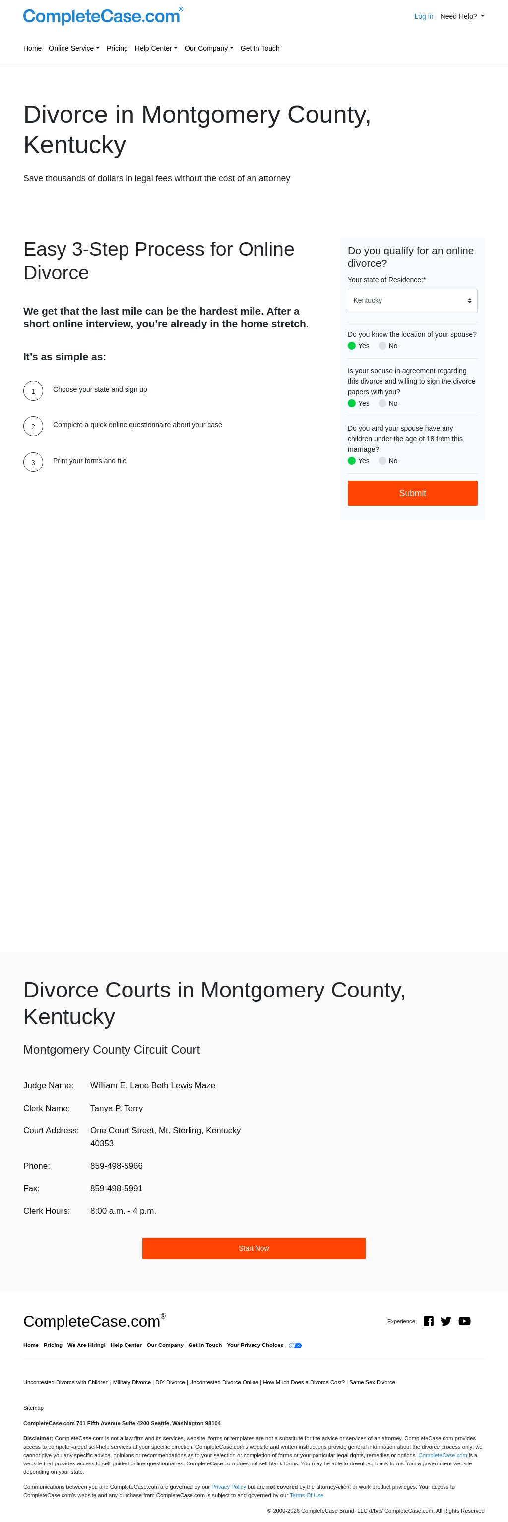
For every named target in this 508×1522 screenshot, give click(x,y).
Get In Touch (260, 48)
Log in (423, 16)
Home (32, 48)
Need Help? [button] (460, 16)
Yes (364, 346)
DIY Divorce (171, 1382)
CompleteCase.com (94, 1321)
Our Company (206, 48)
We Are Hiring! (86, 1345)
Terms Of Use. (307, 1495)
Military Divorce (133, 1382)
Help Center (153, 48)
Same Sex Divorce (372, 1382)
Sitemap (33, 1408)
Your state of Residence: (387, 280)
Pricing (117, 48)
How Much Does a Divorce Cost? (304, 1382)
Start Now (254, 1248)
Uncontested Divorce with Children (66, 1382)
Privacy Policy (228, 1487)
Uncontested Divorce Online (225, 1382)
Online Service (71, 48)
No (393, 346)
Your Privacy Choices (255, 1345)
